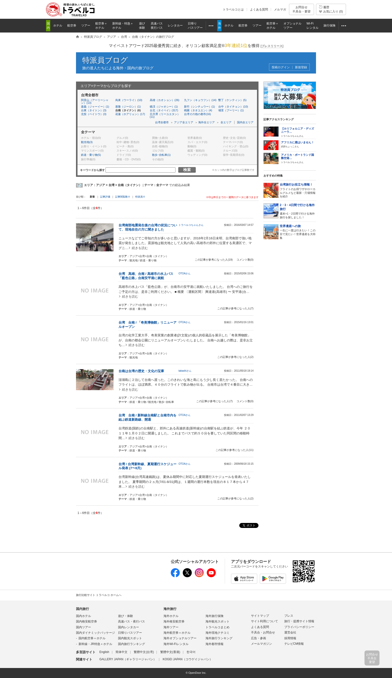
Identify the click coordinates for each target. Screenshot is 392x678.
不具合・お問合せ (263, 632)
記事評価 (105, 196)
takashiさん (185, 370)
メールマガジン (261, 643)
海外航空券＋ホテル (177, 632)
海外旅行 (170, 609)
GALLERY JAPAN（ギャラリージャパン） (127, 659)
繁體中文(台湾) (144, 652)
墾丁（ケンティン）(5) (232, 100)
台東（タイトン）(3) (93, 110)
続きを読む (140, 248)
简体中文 (122, 652)
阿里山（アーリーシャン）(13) (94, 101)
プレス (288, 615)
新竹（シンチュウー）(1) (199, 106)
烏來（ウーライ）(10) (128, 100)
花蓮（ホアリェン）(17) (130, 114)
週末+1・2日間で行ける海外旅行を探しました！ (298, 211)
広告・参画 (258, 638)
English (104, 652)
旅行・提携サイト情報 (299, 621)
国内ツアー (83, 627)
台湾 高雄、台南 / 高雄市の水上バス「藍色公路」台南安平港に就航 (145, 276)
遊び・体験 (125, 616)
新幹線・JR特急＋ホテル (95, 644)
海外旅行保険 (215, 616)
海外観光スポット (218, 621)
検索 (187, 170)
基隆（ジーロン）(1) (127, 106)
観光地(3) (86, 142)
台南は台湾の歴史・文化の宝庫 (141, 371)
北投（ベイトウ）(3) (93, 114)
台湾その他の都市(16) (197, 114)
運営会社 (290, 632)
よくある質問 (259, 9)
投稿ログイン (281, 67)
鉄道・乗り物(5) (91, 154)
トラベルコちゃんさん (191, 225)
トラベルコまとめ (218, 627)
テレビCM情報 (294, 643)
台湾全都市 (162, 122)
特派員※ (140, 196)
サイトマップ (260, 615)
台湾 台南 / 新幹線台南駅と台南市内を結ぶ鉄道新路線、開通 (147, 417)
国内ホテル (83, 616)
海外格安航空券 (174, 621)
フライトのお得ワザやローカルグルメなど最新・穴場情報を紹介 (298, 190)
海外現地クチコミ (218, 632)
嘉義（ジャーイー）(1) (95, 106)
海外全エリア (206, 122)
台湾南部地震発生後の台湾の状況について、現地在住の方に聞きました (147, 227)
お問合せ (301, 9)
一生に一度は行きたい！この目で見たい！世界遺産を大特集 (298, 231)
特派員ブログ (105, 60)
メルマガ (280, 9)
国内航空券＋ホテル (92, 638)
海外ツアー (171, 627)
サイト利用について (264, 621)
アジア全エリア (183, 122)
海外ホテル (171, 616)
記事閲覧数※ (122, 196)
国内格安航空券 (86, 621)
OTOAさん (184, 273)
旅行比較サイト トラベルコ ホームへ (99, 594)
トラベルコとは (233, 9)
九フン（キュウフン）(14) (200, 100)
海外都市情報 (215, 644)
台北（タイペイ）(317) (164, 110)
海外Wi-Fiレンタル (176, 644)
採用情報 (290, 638)
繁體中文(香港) (170, 652)
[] (272, 46)
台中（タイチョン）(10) (233, 106)
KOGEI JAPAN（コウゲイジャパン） (187, 659)
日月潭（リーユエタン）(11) (165, 115)
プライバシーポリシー (299, 627)
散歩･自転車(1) (161, 154)
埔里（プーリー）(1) (231, 110)
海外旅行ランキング (219, 638)
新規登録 (301, 67)
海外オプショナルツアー (180, 638)
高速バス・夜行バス (131, 621)
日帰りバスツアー (130, 632)
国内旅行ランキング (131, 644)
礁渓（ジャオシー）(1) (164, 106)
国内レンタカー (128, 627)
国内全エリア (245, 122)
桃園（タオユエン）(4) (198, 110)
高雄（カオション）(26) (165, 100)
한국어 (191, 652)
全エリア (226, 122)
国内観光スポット (130, 638)
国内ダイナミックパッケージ (95, 632)
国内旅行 (82, 609)
